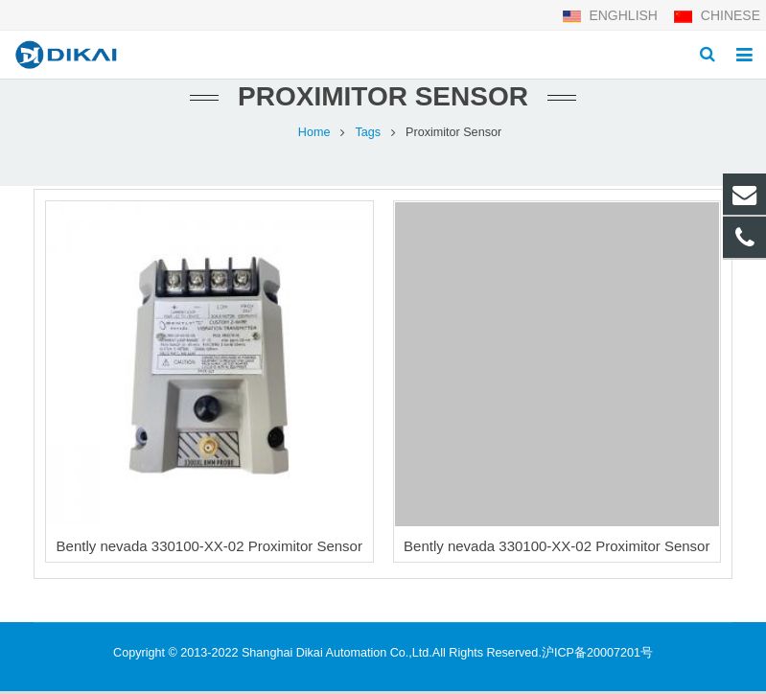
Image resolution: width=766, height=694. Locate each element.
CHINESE (716, 15)
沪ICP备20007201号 (597, 655)
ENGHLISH (612, 15)
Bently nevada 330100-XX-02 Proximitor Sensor (209, 549)
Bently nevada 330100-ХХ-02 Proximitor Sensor (556, 549)
